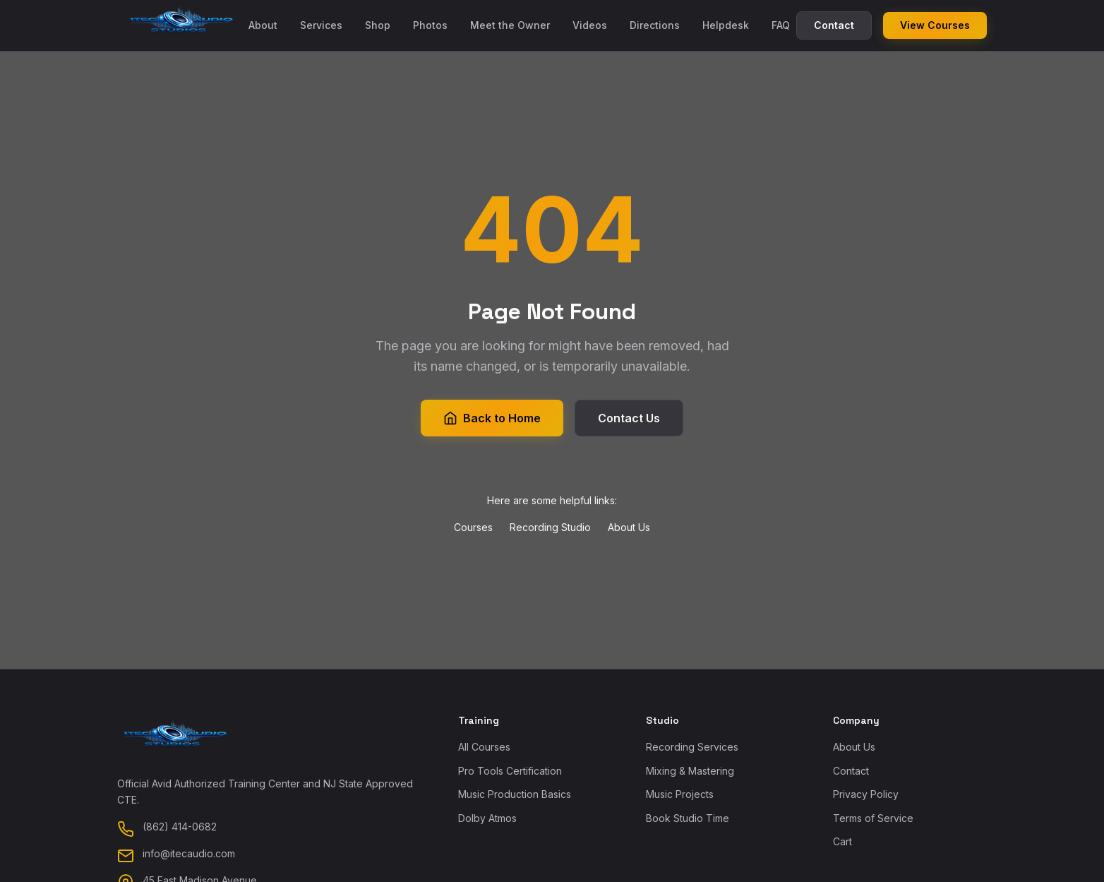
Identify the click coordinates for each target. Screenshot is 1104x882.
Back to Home (492, 418)
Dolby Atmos (487, 818)
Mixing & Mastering (690, 771)
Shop (377, 25)
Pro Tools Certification (510, 771)
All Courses (484, 747)
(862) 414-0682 (180, 827)
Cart (842, 841)
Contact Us (629, 418)
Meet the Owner (510, 25)
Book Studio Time (687, 818)
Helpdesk (725, 25)
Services (321, 25)
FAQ (781, 25)
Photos (430, 25)
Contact (834, 25)
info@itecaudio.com (189, 853)
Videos (589, 25)
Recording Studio (550, 527)
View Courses (935, 25)
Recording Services (692, 747)
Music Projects (680, 794)
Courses (473, 527)
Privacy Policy (866, 794)
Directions (655, 25)
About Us (629, 527)
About (262, 25)
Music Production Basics (514, 794)
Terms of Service (873, 818)
